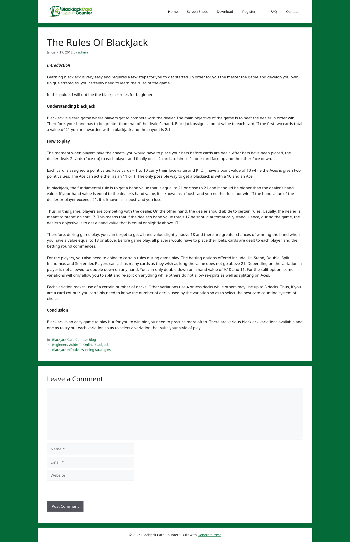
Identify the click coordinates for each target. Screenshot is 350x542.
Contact (292, 11)
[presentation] (78, 491)
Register (254, 11)
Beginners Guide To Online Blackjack (80, 344)
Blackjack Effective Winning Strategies (81, 349)
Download (225, 11)
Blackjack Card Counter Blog (74, 339)
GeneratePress (209, 534)
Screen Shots (197, 11)
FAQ (273, 11)
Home (173, 11)
